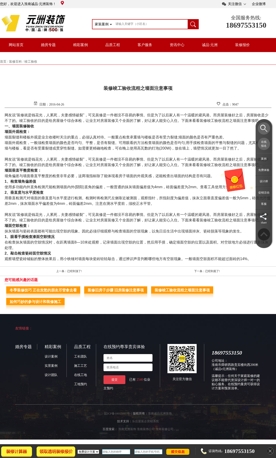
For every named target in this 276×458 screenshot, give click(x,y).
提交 (115, 379)
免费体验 (263, 170)
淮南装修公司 (164, 429)
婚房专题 (48, 45)
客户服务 (145, 45)
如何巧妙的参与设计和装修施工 (35, 302)
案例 (264, 158)
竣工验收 (30, 61)
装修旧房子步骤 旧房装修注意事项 (116, 290)
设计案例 (51, 356)
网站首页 (16, 45)
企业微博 (259, 4)
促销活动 (263, 192)
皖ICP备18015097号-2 (118, 413)
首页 (3, 61)
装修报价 (242, 45)
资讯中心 (177, 45)
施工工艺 (80, 365)
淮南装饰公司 (146, 429)
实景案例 (51, 365)
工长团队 (80, 356)
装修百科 (15, 61)
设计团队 (51, 375)
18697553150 (246, 25)
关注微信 (235, 4)
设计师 (264, 181)
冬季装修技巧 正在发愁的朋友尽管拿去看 (43, 290)
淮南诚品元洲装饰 (160, 413)
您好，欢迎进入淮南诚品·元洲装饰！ (32, 4)
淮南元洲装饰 (127, 429)
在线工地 (80, 375)
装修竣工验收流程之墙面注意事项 (182, 290)
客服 (264, 204)
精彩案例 (80, 45)
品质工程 (112, 45)
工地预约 (80, 384)
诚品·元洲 (210, 45)
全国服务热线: (246, 18)
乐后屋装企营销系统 (145, 421)
